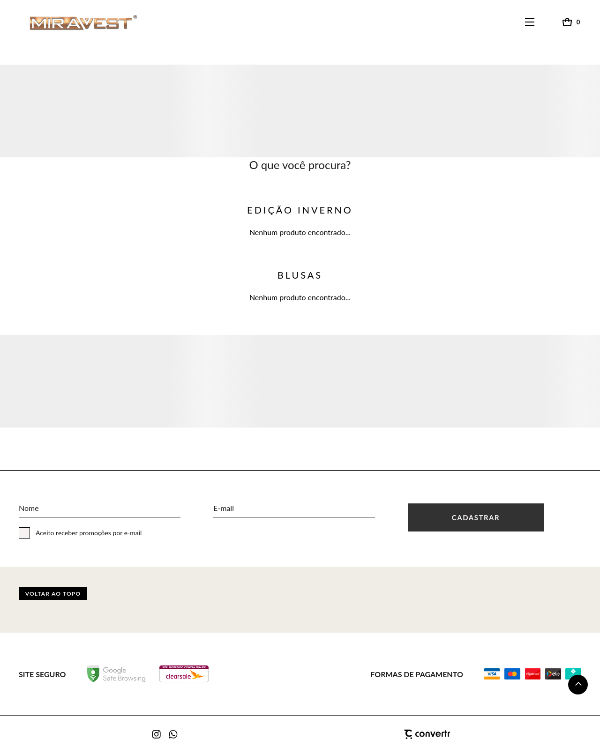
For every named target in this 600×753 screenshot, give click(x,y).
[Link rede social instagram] (157, 734)
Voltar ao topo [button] (53, 593)
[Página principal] (74, 22)
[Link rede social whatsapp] (173, 734)
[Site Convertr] (379, 734)
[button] (578, 684)
